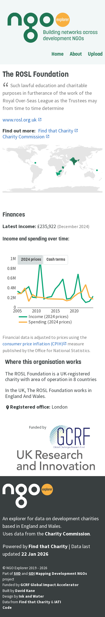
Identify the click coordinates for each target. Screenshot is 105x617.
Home (58, 54)
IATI (57, 602)
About (76, 54)
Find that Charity (56, 130)
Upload (95, 54)
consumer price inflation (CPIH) (33, 343)
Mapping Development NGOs (61, 573)
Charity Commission (24, 136)
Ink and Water (31, 596)
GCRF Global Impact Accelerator (49, 584)
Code (7, 607)
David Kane (25, 590)
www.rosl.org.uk (20, 119)
